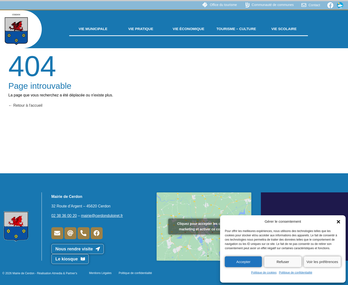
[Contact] (303, 5)
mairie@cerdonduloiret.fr (102, 216)
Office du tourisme (223, 5)
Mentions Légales (100, 273)
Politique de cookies (264, 272)
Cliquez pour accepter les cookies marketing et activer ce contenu (204, 226)
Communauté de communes (273, 5)
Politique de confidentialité (295, 272)
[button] (338, 221)
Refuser (283, 262)
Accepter (243, 262)
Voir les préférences (322, 262)
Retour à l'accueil (25, 105)
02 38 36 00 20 (64, 216)
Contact (314, 5)
